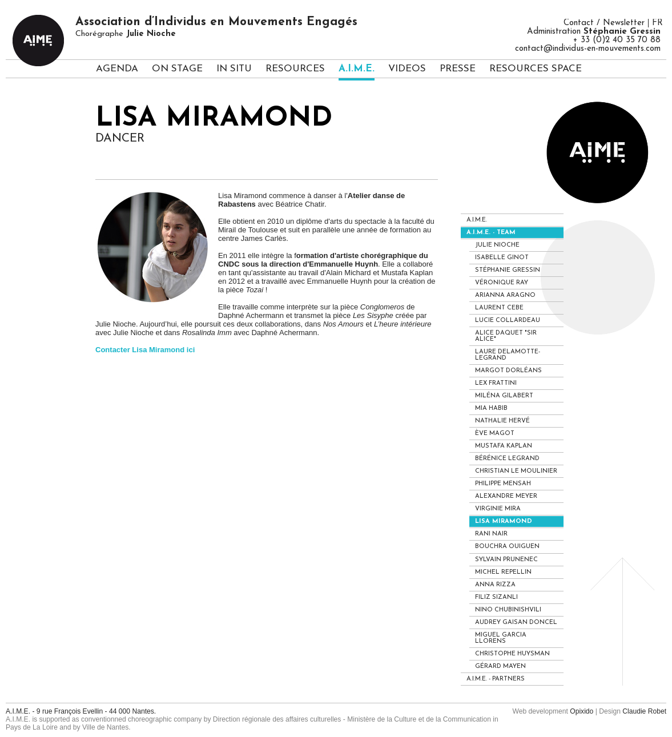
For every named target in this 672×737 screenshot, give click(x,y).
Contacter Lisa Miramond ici (145, 349)
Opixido (581, 711)
